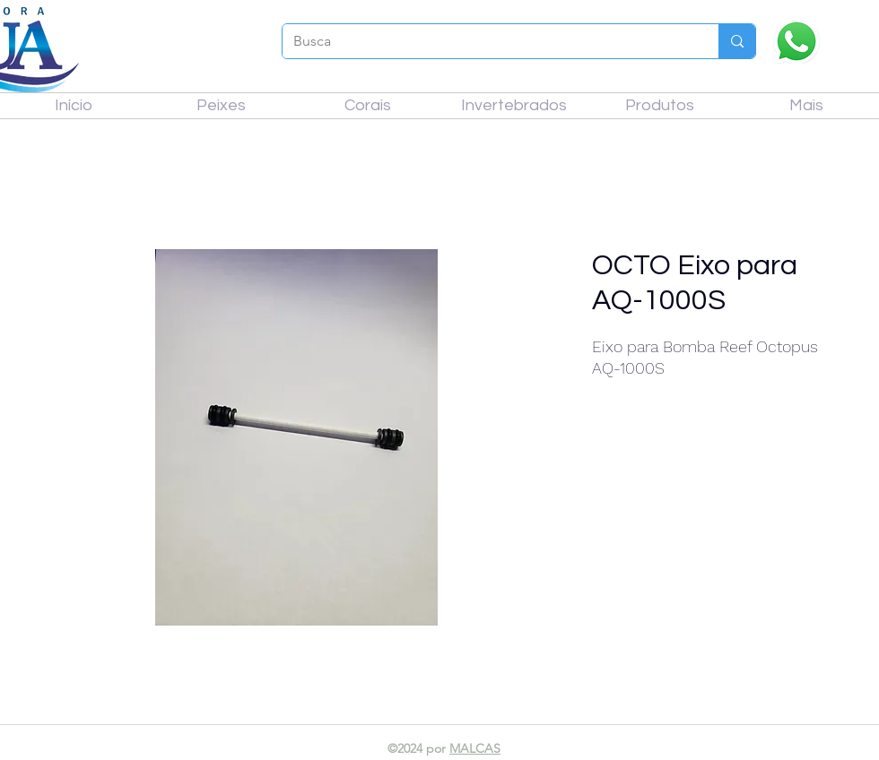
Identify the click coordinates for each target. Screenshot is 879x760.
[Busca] (487, 41)
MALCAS (474, 748)
